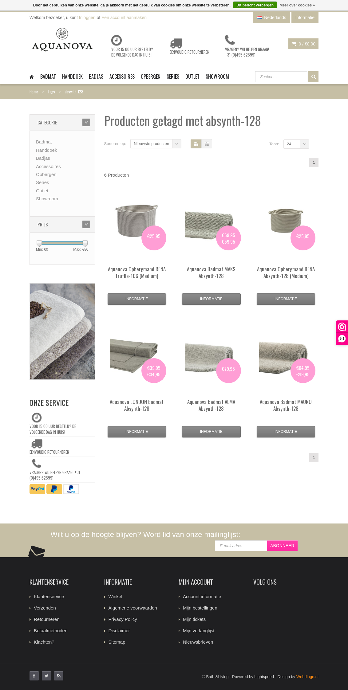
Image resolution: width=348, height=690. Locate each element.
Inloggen (87, 17)
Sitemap (117, 642)
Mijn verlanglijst (199, 630)
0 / (303, 43)
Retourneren (46, 619)
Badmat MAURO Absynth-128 (286, 405)
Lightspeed (264, 676)
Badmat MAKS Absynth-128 (211, 272)
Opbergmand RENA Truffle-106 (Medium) (137, 272)
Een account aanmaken (124, 17)
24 (289, 144)
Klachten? (44, 642)
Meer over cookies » (297, 5)
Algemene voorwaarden (133, 607)
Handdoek (72, 76)
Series (173, 76)
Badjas (96, 76)
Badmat (48, 76)
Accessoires (122, 76)
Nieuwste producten (151, 143)
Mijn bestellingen (200, 607)
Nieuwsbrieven (198, 642)
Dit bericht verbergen (255, 5)
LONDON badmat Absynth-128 (137, 405)
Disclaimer (119, 630)
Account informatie (202, 596)
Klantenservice (49, 596)
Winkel (115, 596)
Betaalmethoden (50, 630)
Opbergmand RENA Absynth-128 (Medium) (286, 272)
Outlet (192, 76)
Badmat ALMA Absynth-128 (211, 405)
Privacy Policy (123, 619)
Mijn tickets (194, 619)
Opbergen (150, 76)
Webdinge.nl (307, 676)
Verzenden (45, 607)
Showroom (217, 76)
